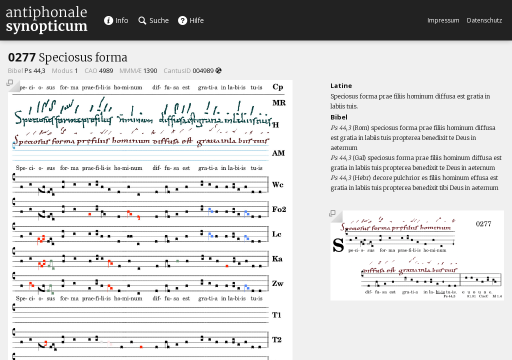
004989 (203, 70)
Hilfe (191, 20)
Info (116, 20)
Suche (154, 20)
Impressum (444, 20)
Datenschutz (484, 20)
